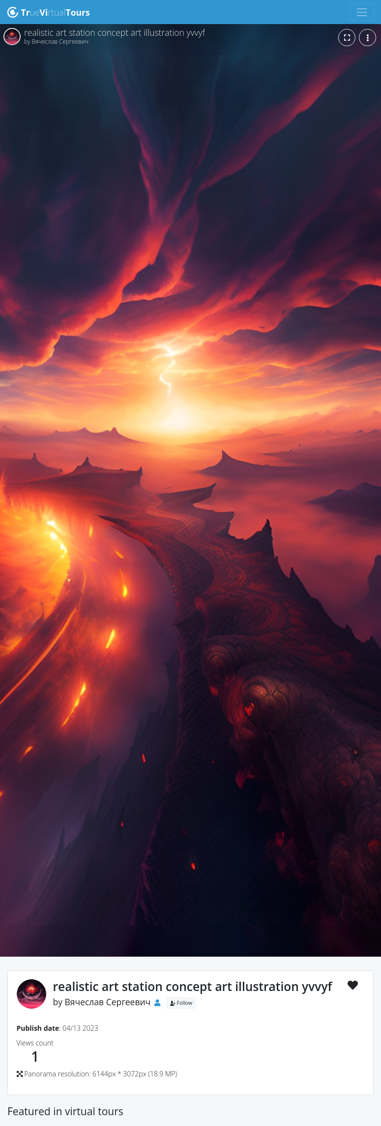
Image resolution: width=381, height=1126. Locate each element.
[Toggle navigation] (362, 12)
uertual (48, 12)
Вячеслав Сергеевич (108, 1002)
